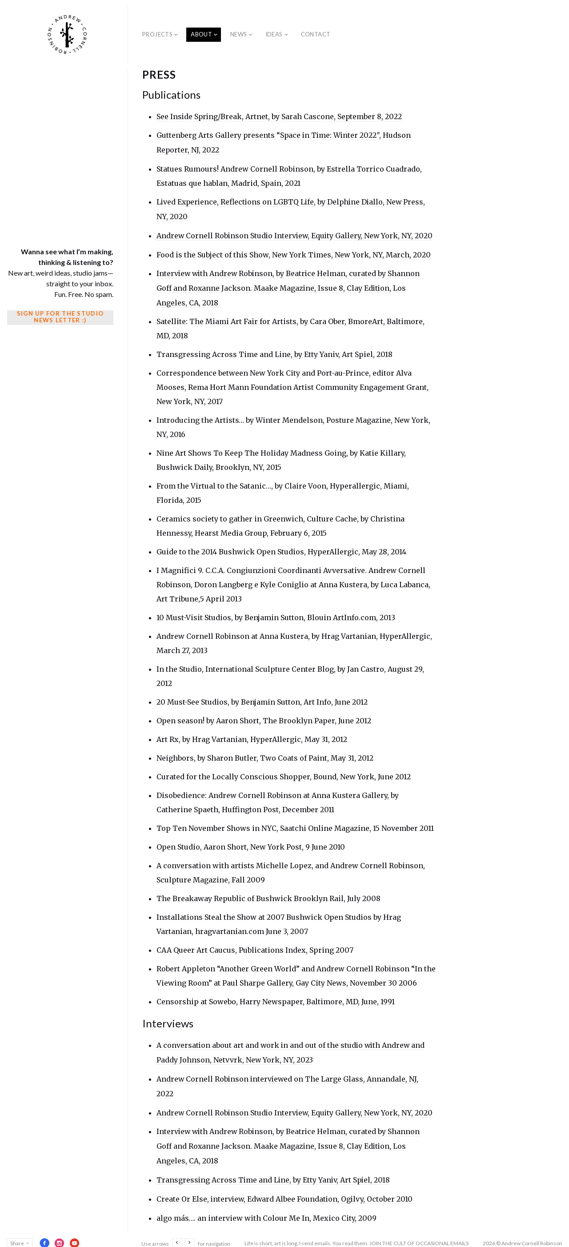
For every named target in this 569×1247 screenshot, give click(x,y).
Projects (157, 34)
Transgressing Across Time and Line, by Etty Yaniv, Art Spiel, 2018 (274, 1173)
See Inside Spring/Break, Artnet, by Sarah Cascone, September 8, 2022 (280, 116)
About (201, 34)
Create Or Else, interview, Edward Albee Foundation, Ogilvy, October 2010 (285, 1191)
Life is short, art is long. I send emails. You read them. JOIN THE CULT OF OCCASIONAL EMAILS (356, 1235)
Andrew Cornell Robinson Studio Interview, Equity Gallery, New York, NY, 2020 (296, 233)
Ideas (274, 34)
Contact (316, 34)
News (238, 34)
